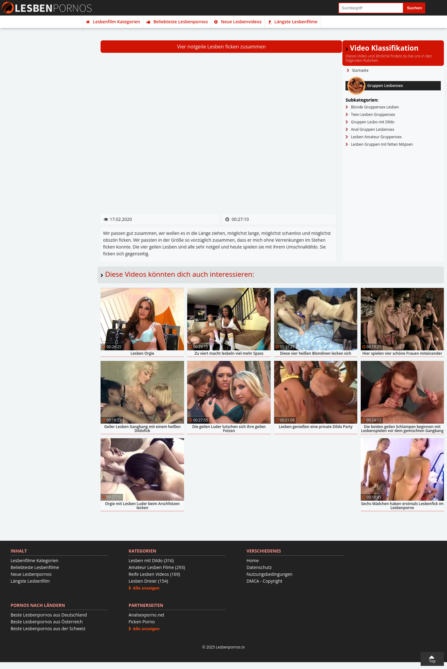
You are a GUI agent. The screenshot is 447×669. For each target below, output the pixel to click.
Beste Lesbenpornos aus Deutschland (49, 615)
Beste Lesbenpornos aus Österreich (47, 622)
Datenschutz (259, 567)
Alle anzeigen (146, 588)
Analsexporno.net (146, 615)
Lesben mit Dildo (151, 560)
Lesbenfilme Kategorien (34, 560)
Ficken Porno (142, 622)
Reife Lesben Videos (154, 574)
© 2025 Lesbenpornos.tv (223, 647)
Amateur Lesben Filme (157, 567)
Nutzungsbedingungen (269, 574)
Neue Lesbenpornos (31, 574)
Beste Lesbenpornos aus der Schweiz (48, 628)
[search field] (371, 7)
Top (432, 661)
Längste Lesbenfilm (30, 581)
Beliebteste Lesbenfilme (35, 567)
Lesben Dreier (148, 581)
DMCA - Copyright (264, 581)
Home (252, 560)
